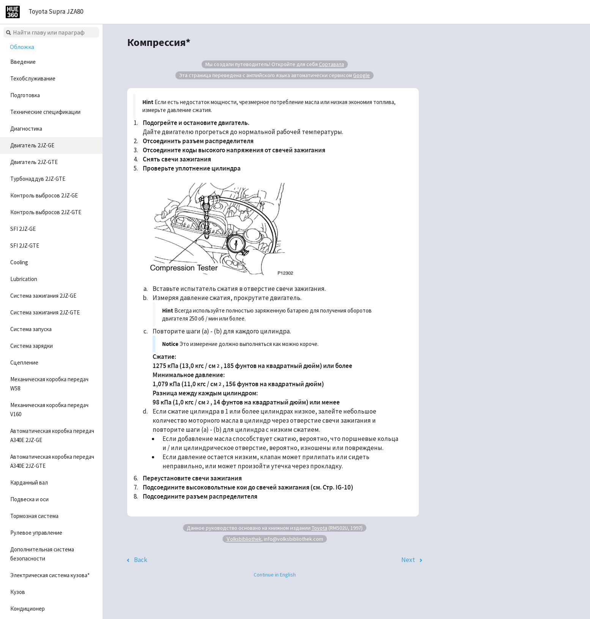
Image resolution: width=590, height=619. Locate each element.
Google (361, 75)
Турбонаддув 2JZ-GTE (37, 178)
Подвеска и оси (29, 499)
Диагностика (26, 128)
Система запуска (31, 329)
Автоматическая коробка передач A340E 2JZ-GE (52, 435)
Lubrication (23, 279)
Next (408, 560)
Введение (23, 61)
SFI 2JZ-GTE (24, 245)
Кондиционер (27, 608)
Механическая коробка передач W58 (49, 384)
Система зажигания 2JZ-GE (43, 295)
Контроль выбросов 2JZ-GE (44, 195)
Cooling (19, 262)
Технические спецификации (45, 111)
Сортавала (331, 64)
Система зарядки (31, 345)
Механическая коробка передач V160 (49, 409)
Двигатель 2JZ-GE (32, 145)
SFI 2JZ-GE (23, 228)
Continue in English (275, 574)
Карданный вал (29, 482)
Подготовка (25, 95)
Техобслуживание (32, 78)
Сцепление (24, 362)
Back (140, 560)
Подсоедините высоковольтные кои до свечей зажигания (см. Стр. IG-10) (248, 487)
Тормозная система (34, 516)
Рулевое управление (36, 532)
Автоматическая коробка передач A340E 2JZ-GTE (52, 461)
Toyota (319, 527)
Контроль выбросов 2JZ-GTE (45, 212)
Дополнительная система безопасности (42, 554)
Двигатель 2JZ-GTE (34, 162)
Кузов (17, 591)
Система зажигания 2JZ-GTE (45, 312)
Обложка (22, 47)
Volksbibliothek (243, 538)
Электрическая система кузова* (50, 575)
